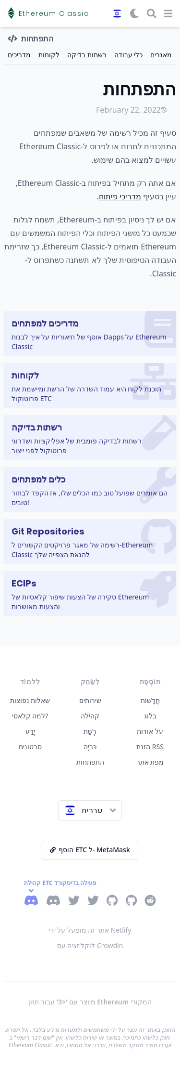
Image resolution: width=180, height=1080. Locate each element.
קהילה (90, 715)
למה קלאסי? (30, 715)
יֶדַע (30, 731)
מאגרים (161, 54)
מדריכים (19, 54)
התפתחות (90, 762)
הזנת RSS (150, 746)
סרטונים (30, 746)
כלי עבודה (128, 54)
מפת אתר (150, 762)
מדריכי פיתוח (120, 196)
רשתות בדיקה (87, 54)
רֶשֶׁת (90, 731)
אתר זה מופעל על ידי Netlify (90, 930)
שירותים (90, 700)
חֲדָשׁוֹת (150, 700)
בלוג (150, 715)
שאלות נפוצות (30, 700)
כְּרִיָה (90, 746)
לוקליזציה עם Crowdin (90, 945)
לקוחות (49, 54)
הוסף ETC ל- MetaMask (90, 849)
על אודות (150, 731)
